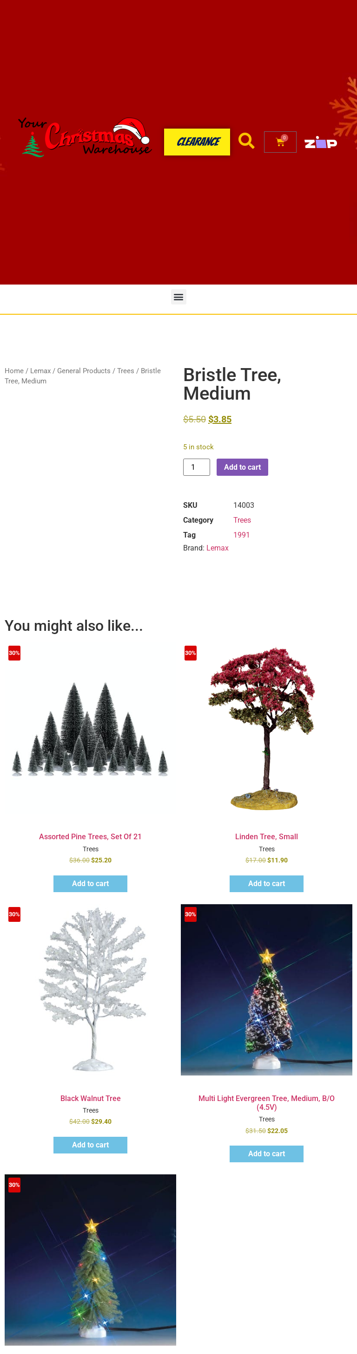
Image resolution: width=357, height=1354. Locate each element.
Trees (125, 371)
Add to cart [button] (90, 883)
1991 (241, 535)
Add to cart (242, 467)
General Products (84, 371)
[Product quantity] (196, 467)
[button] (178, 296)
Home (14, 371)
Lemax (40, 371)
